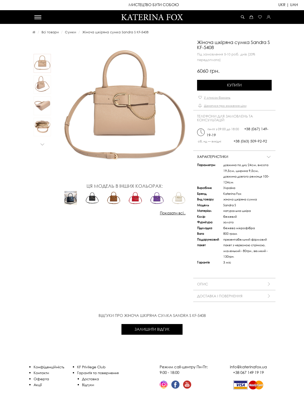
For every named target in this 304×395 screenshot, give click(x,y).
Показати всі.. (173, 213)
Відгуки (88, 385)
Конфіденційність (49, 367)
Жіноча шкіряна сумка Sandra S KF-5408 (115, 32)
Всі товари (50, 32)
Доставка (90, 379)
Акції (38, 385)
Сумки (70, 32)
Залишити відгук (152, 329)
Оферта (41, 379)
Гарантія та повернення (98, 373)
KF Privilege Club (91, 367)
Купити (234, 85)
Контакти (41, 373)
